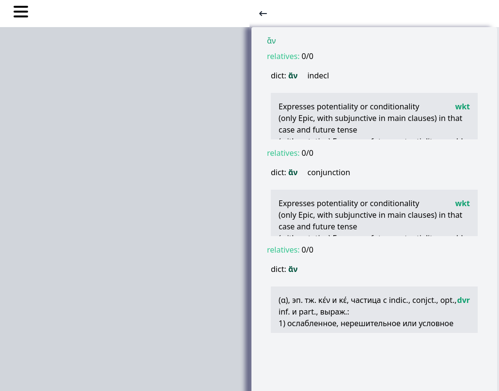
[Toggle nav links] (21, 13)
